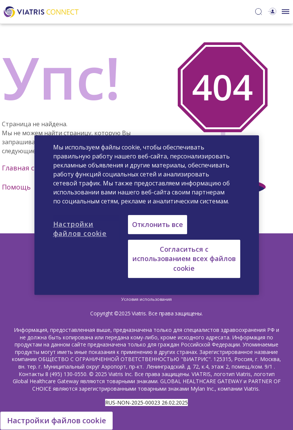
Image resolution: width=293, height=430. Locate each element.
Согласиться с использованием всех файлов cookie (184, 258)
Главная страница (33, 167)
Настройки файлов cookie (56, 420)
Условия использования (146, 299)
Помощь (16, 186)
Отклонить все (157, 224)
